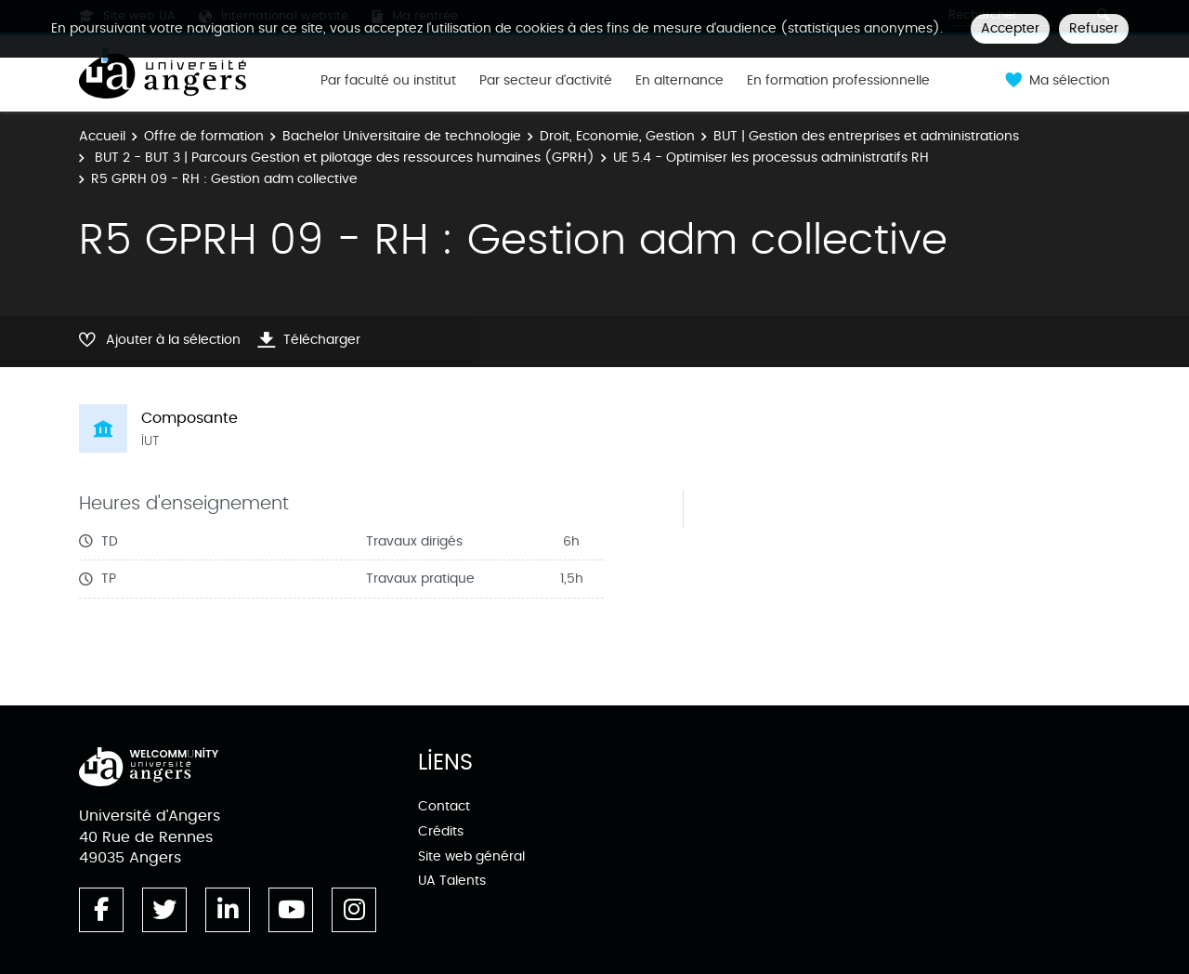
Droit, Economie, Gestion (617, 136)
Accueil (102, 136)
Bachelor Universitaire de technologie (401, 136)
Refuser (1093, 28)
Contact (444, 806)
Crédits (441, 831)
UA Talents (452, 880)
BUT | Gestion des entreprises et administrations (866, 136)
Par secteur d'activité (545, 81)
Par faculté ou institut (388, 81)
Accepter (1010, 28)
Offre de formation (204, 136)
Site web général (471, 856)
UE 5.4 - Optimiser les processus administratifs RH (771, 157)
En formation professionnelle (838, 81)
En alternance (679, 81)
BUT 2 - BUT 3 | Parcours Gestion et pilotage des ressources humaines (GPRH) (342, 157)
